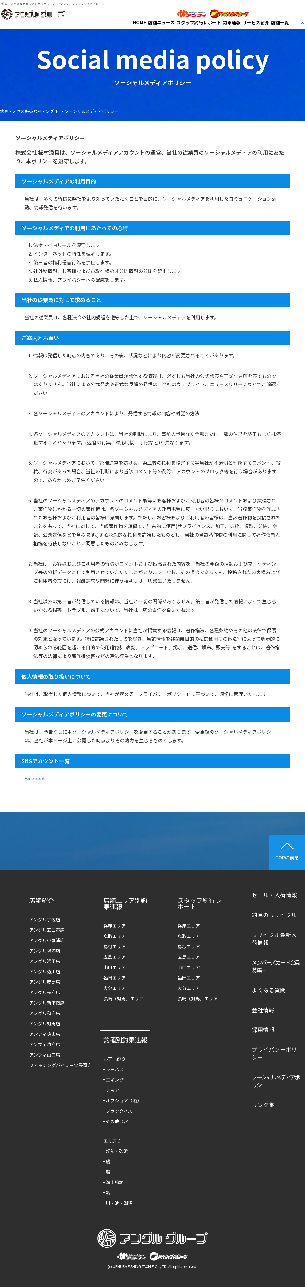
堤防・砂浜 (117, 1151)
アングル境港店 (44, 950)
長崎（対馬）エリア (123, 998)
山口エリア (114, 967)
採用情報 (263, 1029)
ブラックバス (119, 1111)
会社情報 (263, 1010)
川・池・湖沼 (119, 1203)
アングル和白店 (44, 1013)
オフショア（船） (123, 1100)
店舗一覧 (280, 22)
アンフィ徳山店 (44, 1034)
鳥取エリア (114, 936)
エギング (115, 1079)
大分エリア (114, 988)
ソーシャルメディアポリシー (275, 1081)
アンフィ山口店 (44, 1054)
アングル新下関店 (47, 1002)
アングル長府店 (44, 992)
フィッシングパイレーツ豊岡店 (54, 1065)
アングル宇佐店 (44, 919)
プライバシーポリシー (274, 1053)
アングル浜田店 (44, 961)
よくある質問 (269, 990)
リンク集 (263, 1105)
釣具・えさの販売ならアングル (29, 111)
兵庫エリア (114, 925)
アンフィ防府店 (44, 1044)
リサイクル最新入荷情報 (274, 939)
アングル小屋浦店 (47, 940)
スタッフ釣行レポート (198, 22)
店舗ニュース (161, 22)
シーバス (115, 1069)
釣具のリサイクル (274, 915)
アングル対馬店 (44, 1023)
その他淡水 (117, 1121)
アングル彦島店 (44, 982)
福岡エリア (114, 977)
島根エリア (114, 946)
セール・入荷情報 (274, 895)
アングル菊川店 (44, 971)
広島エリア (114, 957)
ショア (112, 1090)
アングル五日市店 (47, 930)
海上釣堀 (115, 1182)
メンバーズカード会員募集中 (275, 966)
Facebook (35, 778)
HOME (139, 22)
